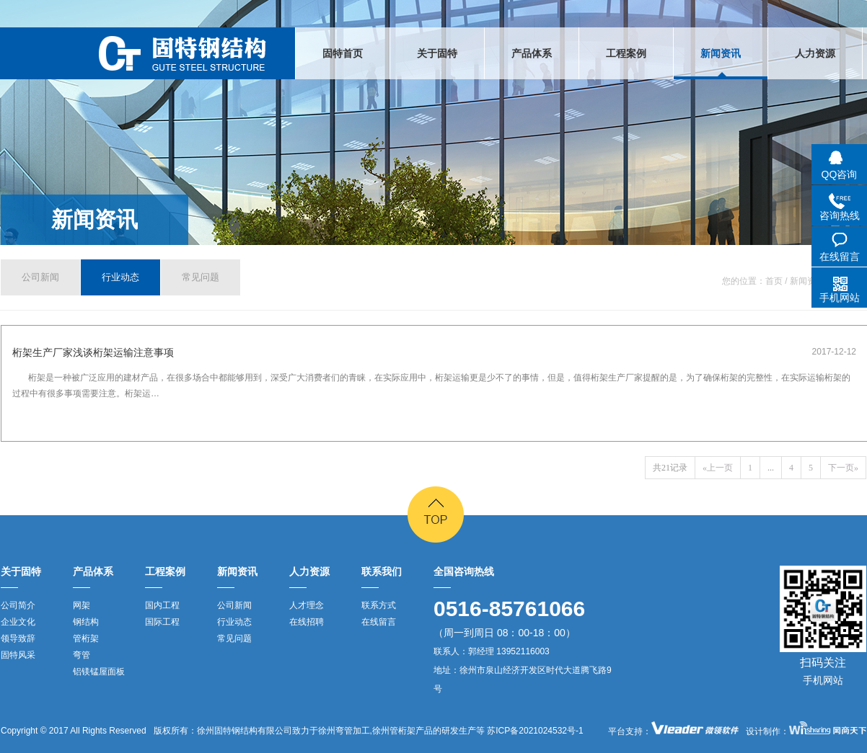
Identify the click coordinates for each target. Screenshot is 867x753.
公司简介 (18, 605)
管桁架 (86, 638)
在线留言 (378, 622)
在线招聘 (306, 622)
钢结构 (86, 622)
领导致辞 (18, 638)
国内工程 (162, 605)
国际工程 (162, 622)
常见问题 (200, 277)
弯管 (81, 655)
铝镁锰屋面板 (99, 672)
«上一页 (718, 468)
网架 (81, 605)
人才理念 (306, 605)
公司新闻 (40, 277)
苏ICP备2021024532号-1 (534, 731)
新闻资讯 (94, 219)
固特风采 (18, 655)
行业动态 (120, 277)
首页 (774, 281)
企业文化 (18, 622)
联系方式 (378, 605)
